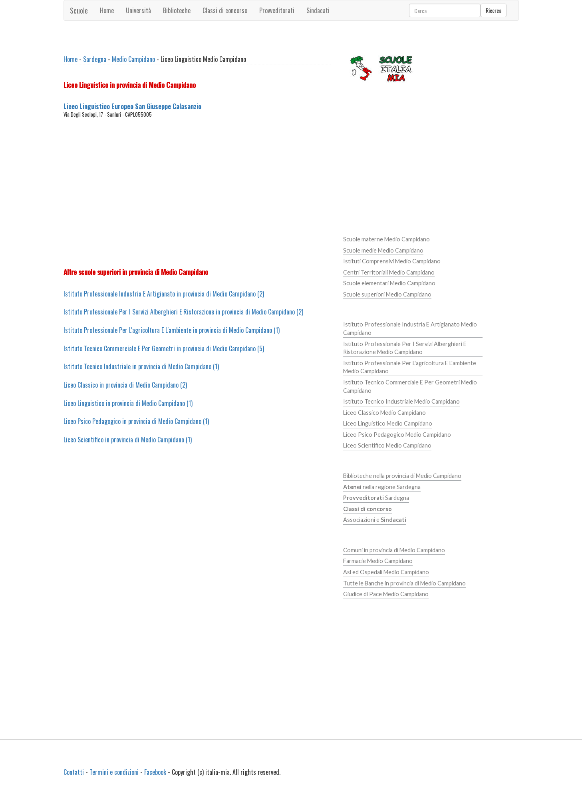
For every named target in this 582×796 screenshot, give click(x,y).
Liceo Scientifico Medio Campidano (387, 445)
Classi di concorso (225, 10)
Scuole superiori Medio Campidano (387, 294)
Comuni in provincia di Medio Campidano (394, 550)
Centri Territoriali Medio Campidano (389, 272)
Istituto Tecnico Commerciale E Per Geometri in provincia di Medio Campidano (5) (164, 348)
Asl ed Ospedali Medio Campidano (386, 572)
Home (107, 10)
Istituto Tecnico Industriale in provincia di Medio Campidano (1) (141, 366)
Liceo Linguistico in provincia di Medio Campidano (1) (128, 403)
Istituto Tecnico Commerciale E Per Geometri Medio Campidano (410, 386)
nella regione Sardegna (382, 487)
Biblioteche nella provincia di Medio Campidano (402, 475)
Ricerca (493, 10)
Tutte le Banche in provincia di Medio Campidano (404, 583)
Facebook (155, 772)
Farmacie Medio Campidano (378, 560)
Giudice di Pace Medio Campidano (386, 594)
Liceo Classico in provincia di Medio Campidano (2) (125, 385)
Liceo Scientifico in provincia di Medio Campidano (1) (128, 439)
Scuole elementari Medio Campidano (389, 283)
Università (138, 10)
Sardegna (94, 59)
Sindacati (318, 10)
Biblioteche (177, 10)
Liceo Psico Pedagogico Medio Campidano (397, 434)
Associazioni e (374, 519)
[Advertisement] (197, 193)
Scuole (79, 10)
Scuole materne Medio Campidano (386, 239)
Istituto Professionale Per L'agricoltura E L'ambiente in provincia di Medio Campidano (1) (172, 330)
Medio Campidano (133, 59)
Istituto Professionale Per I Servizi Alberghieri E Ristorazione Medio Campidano (405, 348)
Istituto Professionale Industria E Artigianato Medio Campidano (410, 328)
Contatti (74, 772)
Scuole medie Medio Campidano (383, 250)
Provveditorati (276, 10)
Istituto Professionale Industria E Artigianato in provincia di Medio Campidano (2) (164, 293)
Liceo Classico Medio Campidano (384, 412)
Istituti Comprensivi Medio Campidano (392, 261)
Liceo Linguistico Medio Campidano (387, 423)
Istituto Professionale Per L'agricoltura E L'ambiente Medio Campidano (409, 367)
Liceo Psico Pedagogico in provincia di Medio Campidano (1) (136, 421)
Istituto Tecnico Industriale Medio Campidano (401, 401)
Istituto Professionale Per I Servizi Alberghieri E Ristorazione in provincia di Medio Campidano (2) (183, 311)
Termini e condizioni (114, 772)
